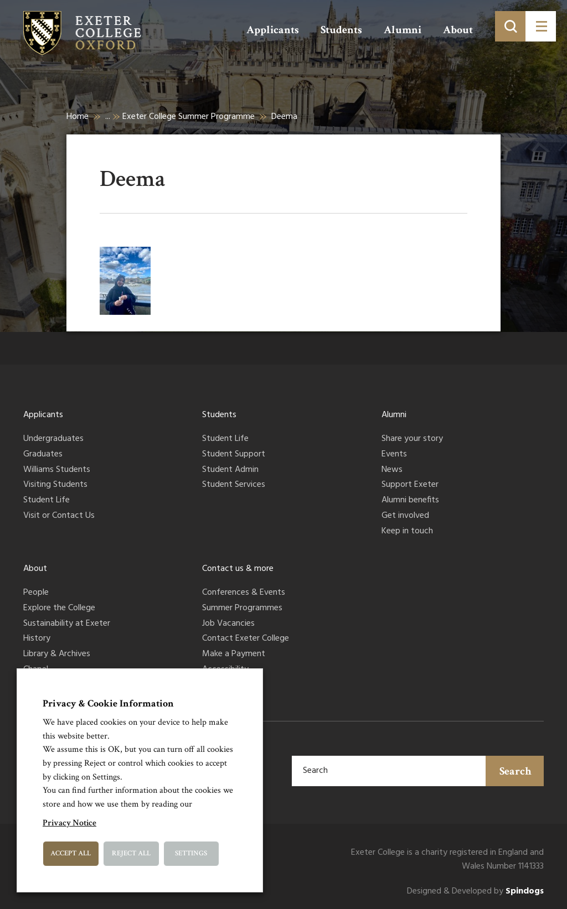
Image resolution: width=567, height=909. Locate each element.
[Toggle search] (510, 26)
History (36, 639)
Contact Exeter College (245, 639)
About (458, 30)
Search (515, 771)
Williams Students (56, 470)
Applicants (272, 30)
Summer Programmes (242, 608)
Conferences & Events (243, 593)
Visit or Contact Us (59, 516)
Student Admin (230, 470)
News (392, 470)
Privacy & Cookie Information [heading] (108, 703)
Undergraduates (53, 439)
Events (394, 454)
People (36, 593)
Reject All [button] (131, 853)
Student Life (46, 500)
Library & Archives (56, 654)
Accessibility (225, 670)
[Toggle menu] (540, 26)
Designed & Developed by (475, 891)
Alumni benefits (410, 500)
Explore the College (59, 608)
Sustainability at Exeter (66, 624)
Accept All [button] (70, 853)
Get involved (405, 516)
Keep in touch (407, 531)
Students (341, 30)
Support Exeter (410, 485)
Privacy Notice (69, 823)
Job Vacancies (228, 624)
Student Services (233, 485)
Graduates (43, 454)
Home (77, 117)
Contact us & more (238, 569)
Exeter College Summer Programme (188, 117)
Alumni (402, 30)
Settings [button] (191, 853)
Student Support (233, 454)
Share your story (412, 439)
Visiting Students (55, 485)
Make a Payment (233, 654)
